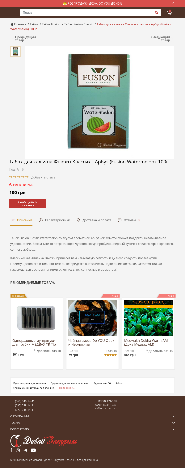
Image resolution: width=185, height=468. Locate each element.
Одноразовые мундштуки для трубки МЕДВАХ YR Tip (34, 342)
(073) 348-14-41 (25, 410)
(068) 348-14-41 (25, 401)
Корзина (170, 11)
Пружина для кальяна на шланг (70, 383)
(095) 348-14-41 (25, 405)
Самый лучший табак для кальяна (33, 388)
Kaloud (120, 383)
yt (33, 450)
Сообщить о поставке (27, 203)
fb (11, 450)
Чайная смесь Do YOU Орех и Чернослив (91, 342)
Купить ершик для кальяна (29, 383)
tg (25, 450)
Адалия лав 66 (102, 383)
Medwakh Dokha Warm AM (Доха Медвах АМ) (146, 342)
